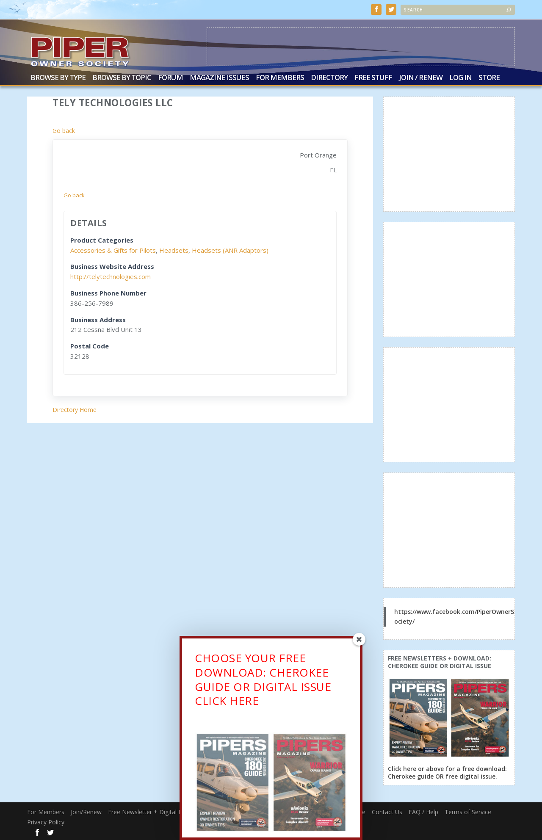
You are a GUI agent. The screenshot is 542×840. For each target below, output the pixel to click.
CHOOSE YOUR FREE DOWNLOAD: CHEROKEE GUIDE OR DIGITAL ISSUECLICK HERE (263, 681)
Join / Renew (420, 77)
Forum (170, 77)
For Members (280, 77)
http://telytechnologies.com (110, 275)
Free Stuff (373, 77)
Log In (460, 77)
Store (489, 77)
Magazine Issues (219, 77)
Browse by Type (58, 77)
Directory (329, 77)
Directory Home (75, 409)
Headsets (173, 249)
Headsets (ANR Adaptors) (230, 249)
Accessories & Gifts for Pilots (113, 249)
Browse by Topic (121, 77)
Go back (64, 130)
